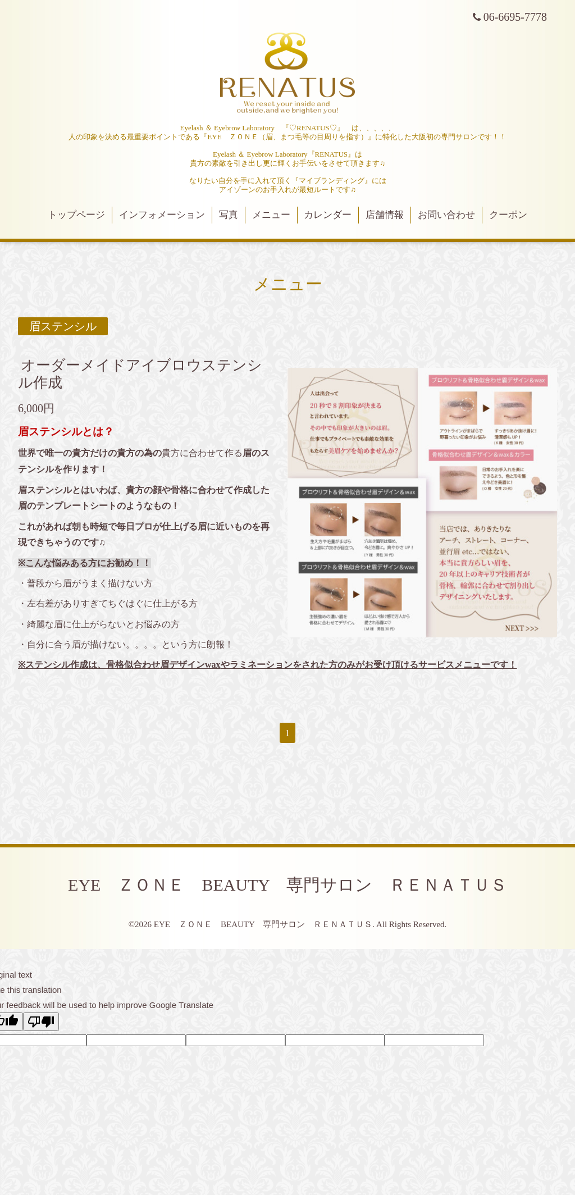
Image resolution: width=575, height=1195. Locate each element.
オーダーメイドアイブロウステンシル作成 (140, 374)
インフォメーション (162, 214)
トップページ (76, 214)
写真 (228, 214)
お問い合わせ (446, 214)
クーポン (508, 214)
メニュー (271, 214)
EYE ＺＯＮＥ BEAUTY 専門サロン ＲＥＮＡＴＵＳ (287, 884)
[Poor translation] (41, 1021)
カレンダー (328, 214)
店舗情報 (385, 214)
